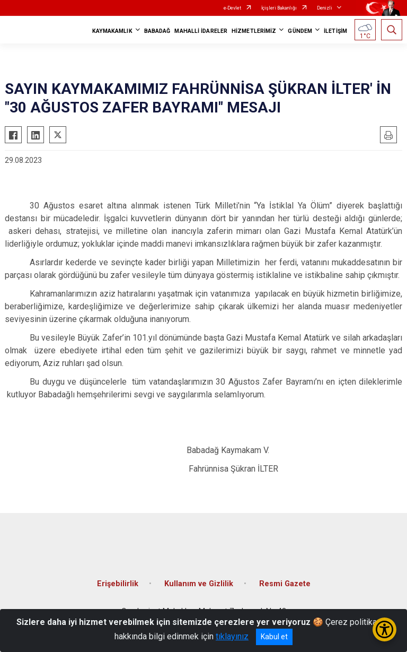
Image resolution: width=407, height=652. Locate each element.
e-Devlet (232, 8)
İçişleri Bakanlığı (279, 8)
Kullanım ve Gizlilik (198, 583)
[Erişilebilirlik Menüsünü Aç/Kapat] (384, 629)
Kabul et (274, 636)
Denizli (324, 8)
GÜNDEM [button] (300, 31)
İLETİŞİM (335, 31)
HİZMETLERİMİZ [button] (254, 31)
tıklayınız (232, 636)
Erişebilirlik (117, 583)
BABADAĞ (157, 31)
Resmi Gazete (285, 583)
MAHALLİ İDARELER (200, 31)
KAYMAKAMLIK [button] (112, 31)
